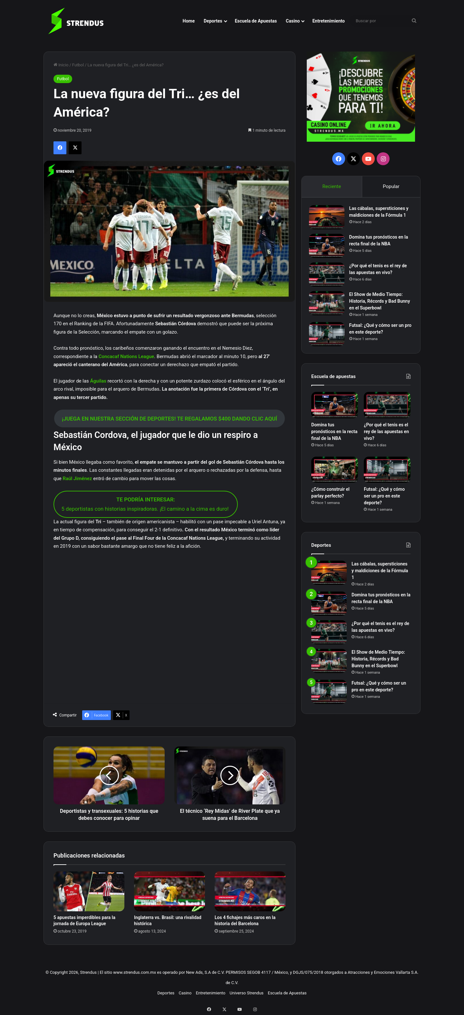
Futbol (78, 64)
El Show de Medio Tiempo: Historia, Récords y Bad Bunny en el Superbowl (378, 305)
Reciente (331, 186)
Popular (391, 186)
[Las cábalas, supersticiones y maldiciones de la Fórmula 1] (329, 219)
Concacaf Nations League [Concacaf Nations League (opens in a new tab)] (126, 356)
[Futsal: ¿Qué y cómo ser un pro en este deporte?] (329, 339)
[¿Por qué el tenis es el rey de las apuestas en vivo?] (329, 279)
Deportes (213, 21)
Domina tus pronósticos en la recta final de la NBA (334, 438)
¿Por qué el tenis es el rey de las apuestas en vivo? (386, 438)
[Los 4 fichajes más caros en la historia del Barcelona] (250, 891)
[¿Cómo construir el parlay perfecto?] (334, 477)
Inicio (60, 64)
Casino (293, 21)
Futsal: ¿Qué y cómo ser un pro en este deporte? (384, 503)
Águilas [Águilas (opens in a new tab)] (99, 381)
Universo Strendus (247, 993)
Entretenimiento (328, 21)
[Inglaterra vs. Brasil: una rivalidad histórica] (169, 891)
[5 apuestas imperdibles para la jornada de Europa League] (88, 891)
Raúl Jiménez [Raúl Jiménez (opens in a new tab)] (77, 478)
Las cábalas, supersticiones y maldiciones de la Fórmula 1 (380, 217)
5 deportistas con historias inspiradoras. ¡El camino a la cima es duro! (145, 504)
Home (189, 21)
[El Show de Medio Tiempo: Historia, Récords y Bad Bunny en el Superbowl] (329, 308)
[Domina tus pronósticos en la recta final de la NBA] (329, 250)
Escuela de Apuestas (256, 21)
